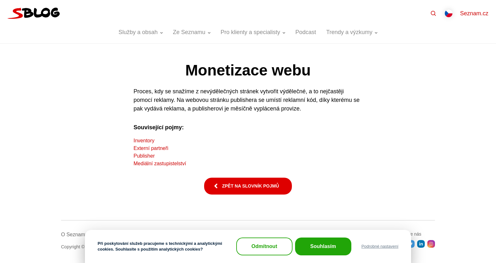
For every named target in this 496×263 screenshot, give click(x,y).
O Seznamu (74, 234)
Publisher (144, 156)
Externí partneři (151, 148)
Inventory (144, 140)
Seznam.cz (474, 13)
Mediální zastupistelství (160, 163)
